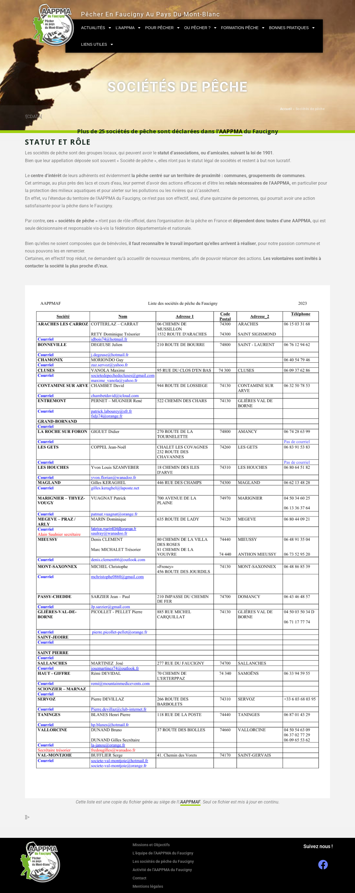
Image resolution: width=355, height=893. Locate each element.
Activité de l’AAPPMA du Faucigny (162, 869)
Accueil (286, 109)
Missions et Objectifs (151, 844)
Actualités (96, 27)
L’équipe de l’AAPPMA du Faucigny (163, 853)
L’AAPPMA (128, 27)
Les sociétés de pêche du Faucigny (163, 861)
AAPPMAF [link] (190, 802)
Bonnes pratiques (292, 27)
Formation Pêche (243, 27)
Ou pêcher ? (200, 27)
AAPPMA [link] (231, 131)
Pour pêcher (162, 27)
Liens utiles (97, 44)
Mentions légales (148, 886)
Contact (139, 878)
